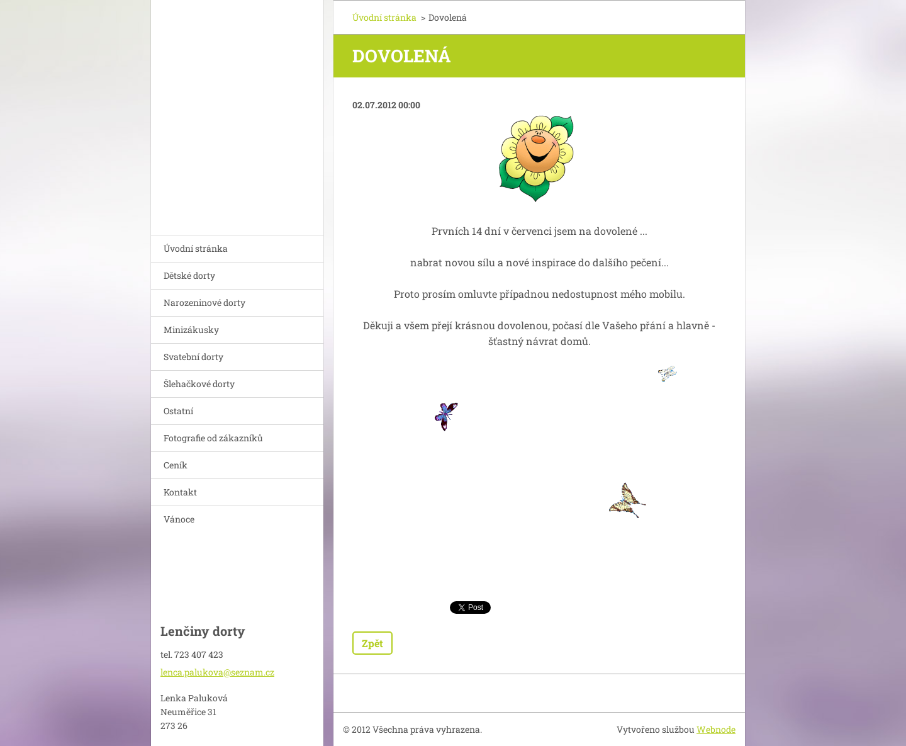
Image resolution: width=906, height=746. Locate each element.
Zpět (372, 643)
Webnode (715, 729)
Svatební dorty (193, 357)
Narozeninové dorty (204, 302)
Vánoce (179, 519)
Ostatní (178, 411)
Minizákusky (191, 330)
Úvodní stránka (196, 248)
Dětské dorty (189, 275)
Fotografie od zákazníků (213, 438)
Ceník (175, 465)
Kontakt (180, 492)
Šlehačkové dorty (199, 384)
